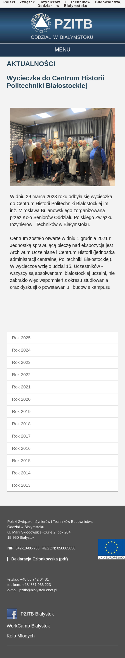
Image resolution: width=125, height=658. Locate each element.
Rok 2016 (21, 448)
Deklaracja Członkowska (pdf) (39, 559)
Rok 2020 (21, 399)
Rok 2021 (21, 386)
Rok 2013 (21, 485)
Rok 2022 (21, 374)
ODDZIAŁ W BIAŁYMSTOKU (62, 37)
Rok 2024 (21, 350)
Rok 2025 (21, 337)
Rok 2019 (21, 411)
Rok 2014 (21, 472)
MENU (62, 49)
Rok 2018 (21, 423)
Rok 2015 (21, 460)
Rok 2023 (21, 362)
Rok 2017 (21, 436)
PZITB (73, 24)
